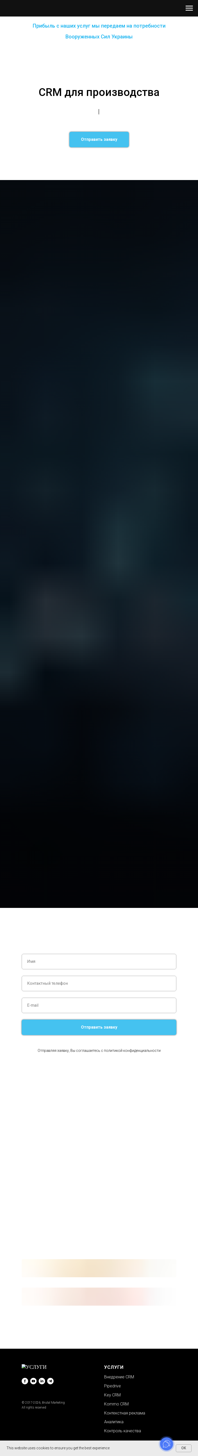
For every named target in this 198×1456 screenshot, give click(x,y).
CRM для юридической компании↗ (96, 155)
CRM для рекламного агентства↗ (127, 159)
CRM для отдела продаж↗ (96, 162)
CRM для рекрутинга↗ (113, 166)
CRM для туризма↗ (39, 169)
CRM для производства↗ (113, 177)
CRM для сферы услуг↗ (44, 155)
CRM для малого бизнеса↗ (143, 162)
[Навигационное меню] (189, 8)
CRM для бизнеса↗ (143, 155)
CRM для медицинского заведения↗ (86, 169)
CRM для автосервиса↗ (140, 169)
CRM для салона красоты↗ (75, 159)
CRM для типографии (122, 173)
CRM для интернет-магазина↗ (77, 173)
